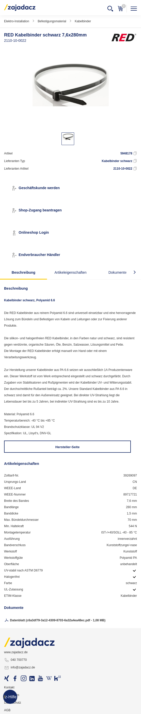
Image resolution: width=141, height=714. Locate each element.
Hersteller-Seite (67, 447)
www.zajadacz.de (16, 652)
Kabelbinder (83, 21)
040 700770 (15, 660)
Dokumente (117, 272)
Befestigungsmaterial (52, 21)
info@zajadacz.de (19, 667)
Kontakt (9, 687)
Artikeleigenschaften (70, 272)
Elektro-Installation (16, 21)
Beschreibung (23, 272)
